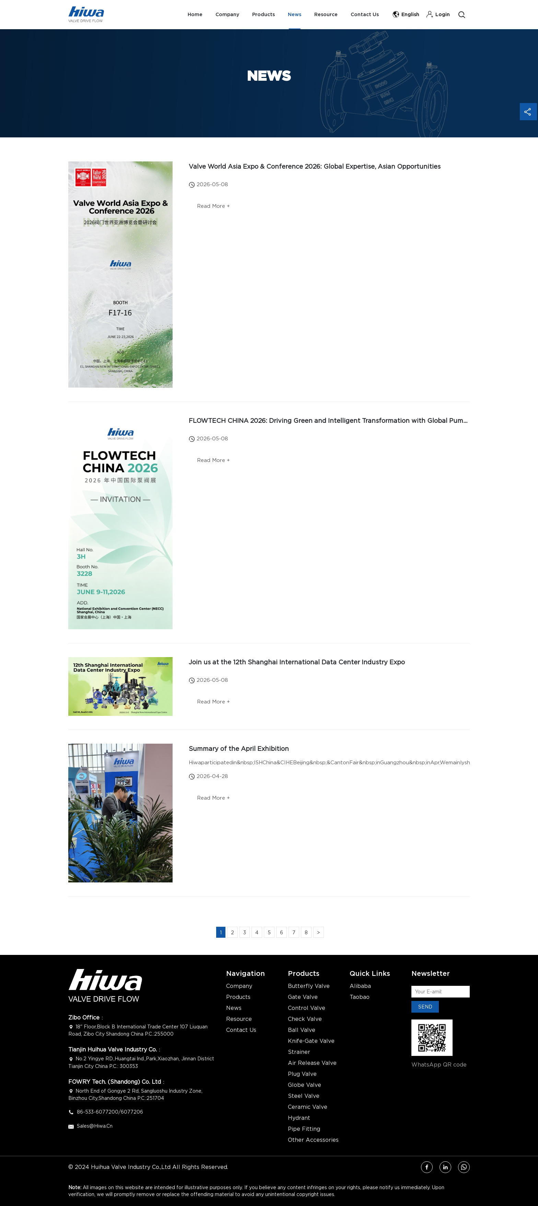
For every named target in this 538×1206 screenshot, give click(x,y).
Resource (325, 14)
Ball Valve (301, 1030)
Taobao (360, 997)
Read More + (214, 207)
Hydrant (299, 1118)
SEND (425, 1006)
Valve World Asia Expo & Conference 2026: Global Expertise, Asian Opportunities (315, 166)
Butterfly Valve (309, 986)
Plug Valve (302, 1074)
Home (191, 14)
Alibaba (360, 986)
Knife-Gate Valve (311, 1041)
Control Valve (306, 1008)
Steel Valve (303, 1096)
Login (438, 14)
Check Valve (305, 1019)
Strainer (299, 1052)
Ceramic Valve (307, 1107)
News (293, 14)
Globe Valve (304, 1085)
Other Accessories (313, 1140)
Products (261, 14)
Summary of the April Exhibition (239, 748)
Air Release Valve (312, 1063)
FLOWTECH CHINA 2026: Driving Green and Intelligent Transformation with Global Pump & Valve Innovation (358, 420)
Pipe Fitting (304, 1129)
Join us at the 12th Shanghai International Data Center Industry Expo (297, 662)
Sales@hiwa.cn (95, 1125)
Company (224, 14)
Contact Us (364, 14)
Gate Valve (303, 997)
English (405, 14)
